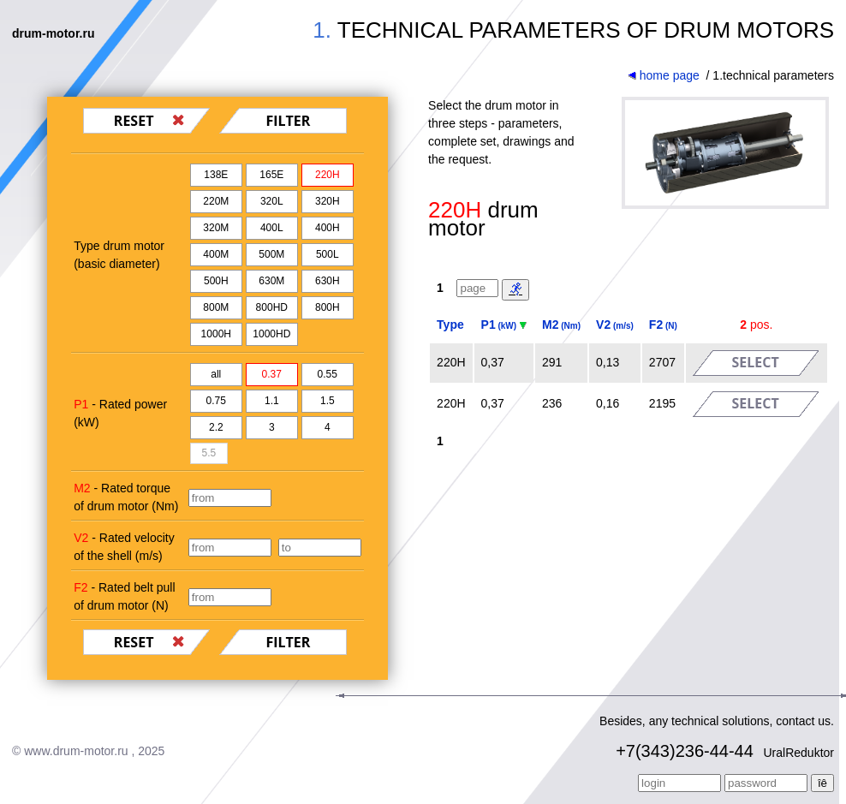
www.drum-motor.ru (76, 751)
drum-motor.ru (53, 33)
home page (664, 75)
